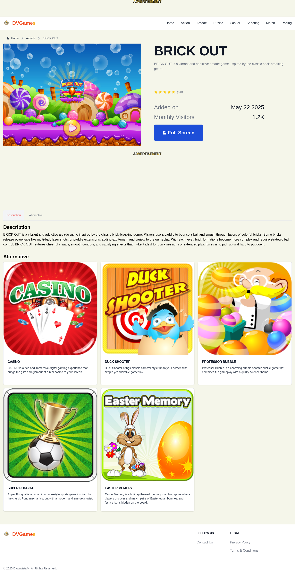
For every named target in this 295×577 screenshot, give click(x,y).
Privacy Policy (240, 542)
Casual (235, 23)
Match (270, 23)
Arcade (201, 23)
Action (185, 23)
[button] (178, 133)
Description (14, 215)
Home (170, 23)
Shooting (252, 23)
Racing (286, 23)
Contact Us (205, 542)
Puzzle (218, 23)
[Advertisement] (33, 10)
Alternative (36, 215)
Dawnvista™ (21, 568)
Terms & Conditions (244, 550)
